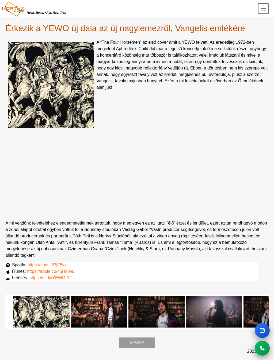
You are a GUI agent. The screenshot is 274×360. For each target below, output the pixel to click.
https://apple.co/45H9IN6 (50, 271)
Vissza (137, 342)
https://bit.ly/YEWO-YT (50, 277)
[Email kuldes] (262, 330)
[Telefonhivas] (262, 348)
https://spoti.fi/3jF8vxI (48, 265)
